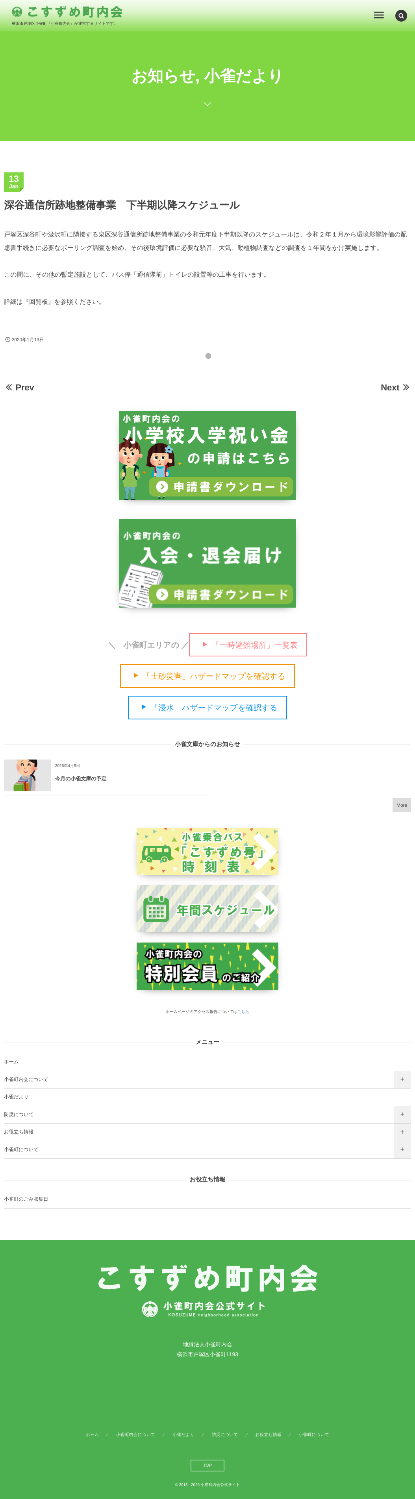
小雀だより (16, 1097)
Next (396, 387)
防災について (19, 1114)
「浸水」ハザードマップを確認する (214, 708)
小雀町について (21, 1149)
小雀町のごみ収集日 (26, 1199)
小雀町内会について (26, 1079)
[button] (401, 15)
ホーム (11, 1062)
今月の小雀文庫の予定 (81, 779)
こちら (243, 1012)
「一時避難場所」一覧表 (254, 645)
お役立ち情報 (18, 1132)
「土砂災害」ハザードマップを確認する (214, 676)
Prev (19, 387)
